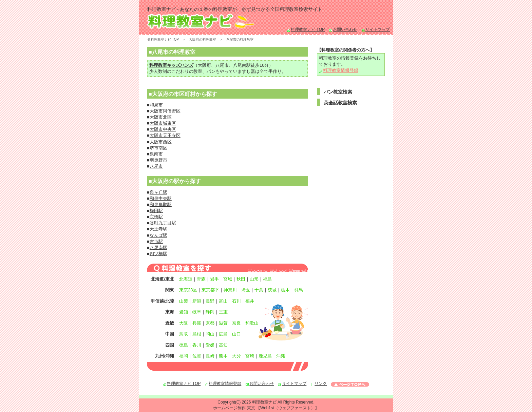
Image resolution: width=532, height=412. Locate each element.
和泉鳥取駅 (161, 204)
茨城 (272, 289)
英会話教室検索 (340, 102)
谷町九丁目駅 (163, 222)
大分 (236, 355)
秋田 (240, 279)
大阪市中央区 (163, 129)
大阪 (183, 323)
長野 (210, 301)
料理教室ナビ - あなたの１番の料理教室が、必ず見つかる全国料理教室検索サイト (234, 9)
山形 (254, 279)
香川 (196, 345)
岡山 (210, 333)
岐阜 (196, 311)
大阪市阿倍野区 (165, 111)
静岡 (210, 311)
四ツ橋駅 (158, 253)
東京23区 (188, 289)
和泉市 (156, 104)
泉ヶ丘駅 (158, 192)
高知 (223, 345)
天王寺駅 (158, 228)
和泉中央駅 (161, 198)
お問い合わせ (343, 29)
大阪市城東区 (163, 123)
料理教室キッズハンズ (171, 65)
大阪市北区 (161, 117)
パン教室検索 (338, 92)
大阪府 (204, 65)
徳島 (183, 345)
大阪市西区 (161, 141)
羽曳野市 (158, 160)
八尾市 (222, 65)
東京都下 (210, 289)
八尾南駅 (242, 65)
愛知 (183, 311)
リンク (318, 383)
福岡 (183, 355)
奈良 (236, 323)
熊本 (223, 355)
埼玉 (245, 289)
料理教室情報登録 (338, 70)
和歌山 (252, 323)
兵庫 (196, 323)
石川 (236, 301)
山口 (236, 333)
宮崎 (249, 355)
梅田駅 (156, 210)
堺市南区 (158, 147)
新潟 (196, 301)
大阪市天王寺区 (165, 135)
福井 (249, 301)
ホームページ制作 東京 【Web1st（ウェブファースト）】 (266, 408)
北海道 (185, 279)
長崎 (210, 355)
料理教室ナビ (264, 402)
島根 (196, 333)
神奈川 (230, 289)
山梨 (183, 301)
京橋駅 (156, 216)
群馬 (298, 289)
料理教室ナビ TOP (306, 29)
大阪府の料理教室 (202, 39)
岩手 (214, 279)
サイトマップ (375, 29)
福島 (267, 279)
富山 (223, 301)
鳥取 (183, 333)
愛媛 (210, 345)
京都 (210, 323)
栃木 (285, 289)
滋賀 (223, 323)
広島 (223, 333)
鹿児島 (265, 355)
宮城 (227, 279)
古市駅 (156, 241)
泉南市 (156, 154)
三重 (223, 311)
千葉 (258, 289)
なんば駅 (158, 235)
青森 (201, 279)
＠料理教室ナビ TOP (163, 39)
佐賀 (196, 355)
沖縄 (280, 355)
